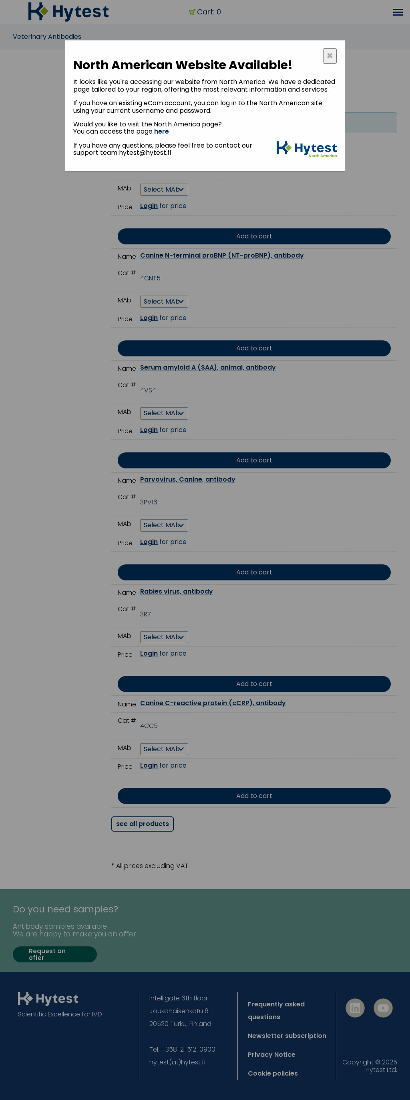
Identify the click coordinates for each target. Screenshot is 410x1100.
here (161, 131)
